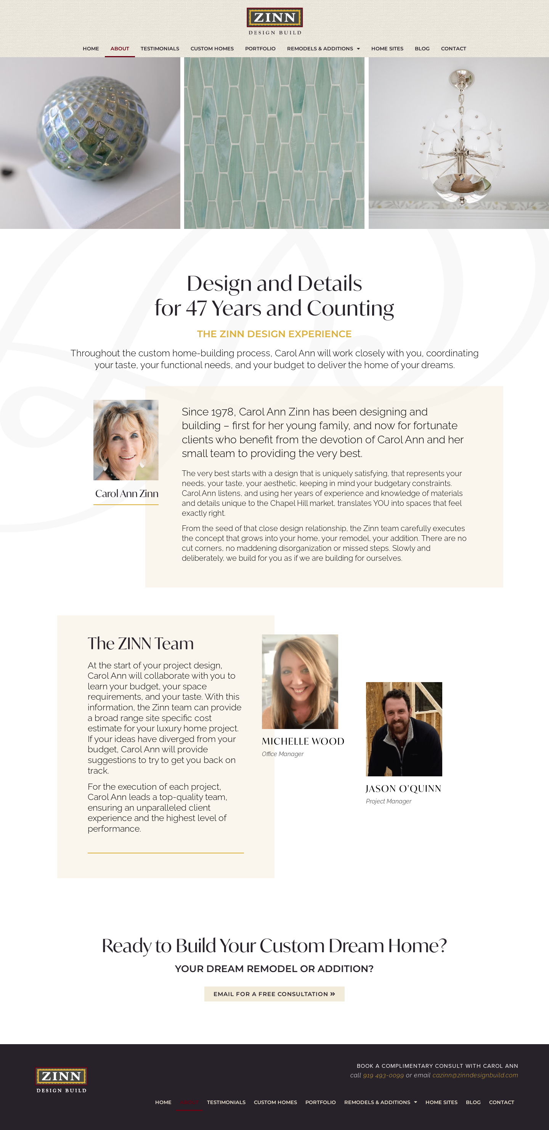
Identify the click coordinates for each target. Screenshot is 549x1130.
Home (91, 48)
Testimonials (160, 48)
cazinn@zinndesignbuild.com (475, 1075)
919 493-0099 (383, 1075)
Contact (453, 48)
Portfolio (260, 48)
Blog (422, 48)
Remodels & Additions (323, 48)
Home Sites (387, 48)
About (120, 48)
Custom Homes (212, 48)
